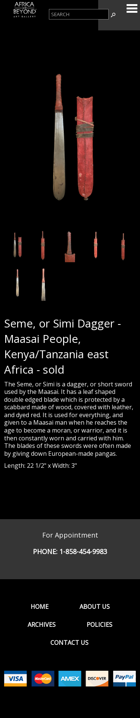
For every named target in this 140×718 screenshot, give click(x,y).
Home (40, 606)
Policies (99, 624)
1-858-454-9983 (83, 551)
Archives (42, 624)
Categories (132, 8)
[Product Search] (79, 14)
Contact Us (69, 642)
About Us (95, 606)
